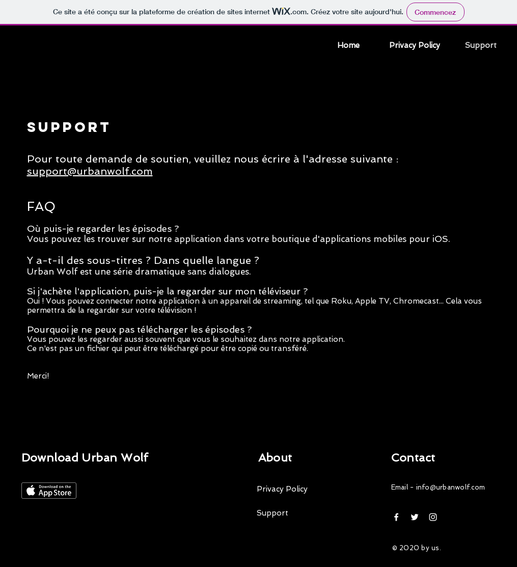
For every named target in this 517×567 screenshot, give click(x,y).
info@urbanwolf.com (450, 487)
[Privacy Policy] (302, 489)
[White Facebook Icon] (396, 517)
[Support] (302, 513)
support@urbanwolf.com (90, 171)
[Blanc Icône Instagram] (433, 517)
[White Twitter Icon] (415, 517)
